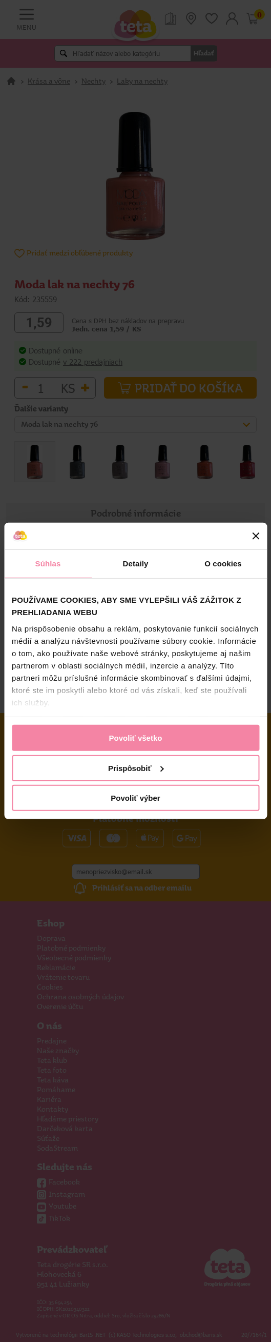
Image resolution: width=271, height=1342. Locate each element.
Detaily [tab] (136, 563)
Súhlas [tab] (48, 563)
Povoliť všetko (135, 738)
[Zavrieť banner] (255, 536)
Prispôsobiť (136, 768)
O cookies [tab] (223, 563)
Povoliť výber (135, 798)
